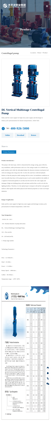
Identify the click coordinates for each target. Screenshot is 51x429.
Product (45, 53)
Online (7, 135)
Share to (5, 146)
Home (21, 34)
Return (33, 135)
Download (20, 135)
